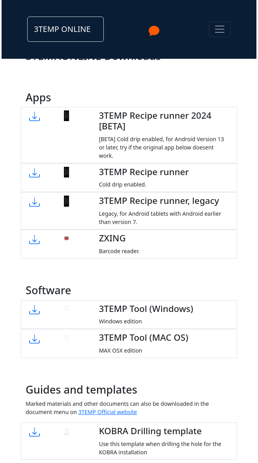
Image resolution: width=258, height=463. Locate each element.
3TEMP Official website (107, 412)
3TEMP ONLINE (62, 29)
